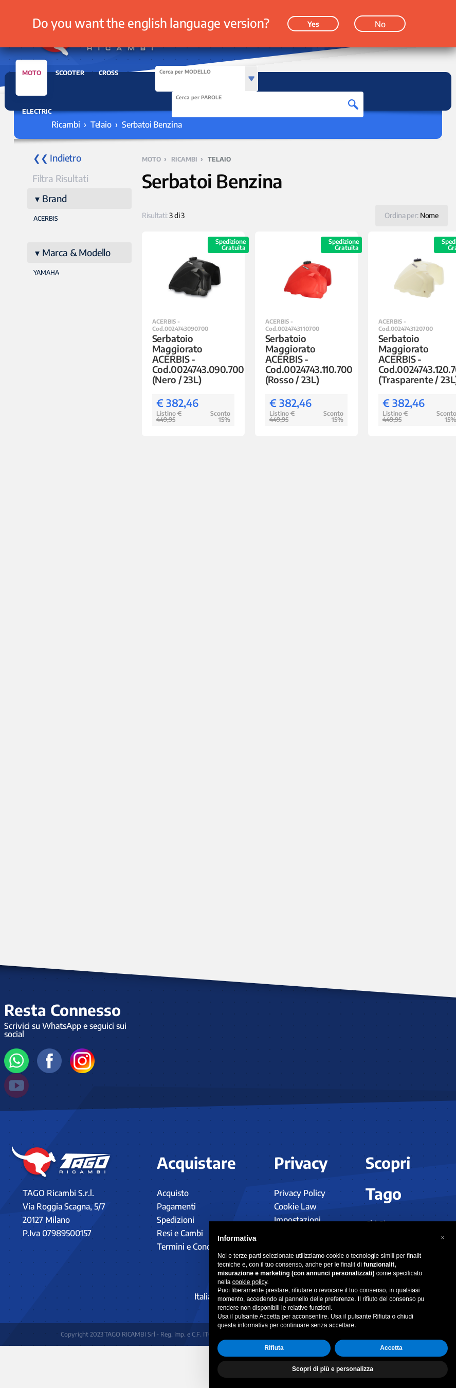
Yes (313, 24)
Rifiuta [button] (273, 1347)
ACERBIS (45, 218)
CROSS (108, 73)
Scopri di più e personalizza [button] (332, 1369)
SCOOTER (70, 73)
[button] (442, 1238)
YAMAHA (46, 272)
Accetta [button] (391, 1347)
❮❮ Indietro (57, 158)
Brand (54, 198)
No (380, 24)
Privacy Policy (299, 1193)
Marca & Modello (76, 252)
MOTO (31, 76)
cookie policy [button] (249, 1282)
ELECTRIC (36, 111)
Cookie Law (295, 1206)
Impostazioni (297, 1220)
